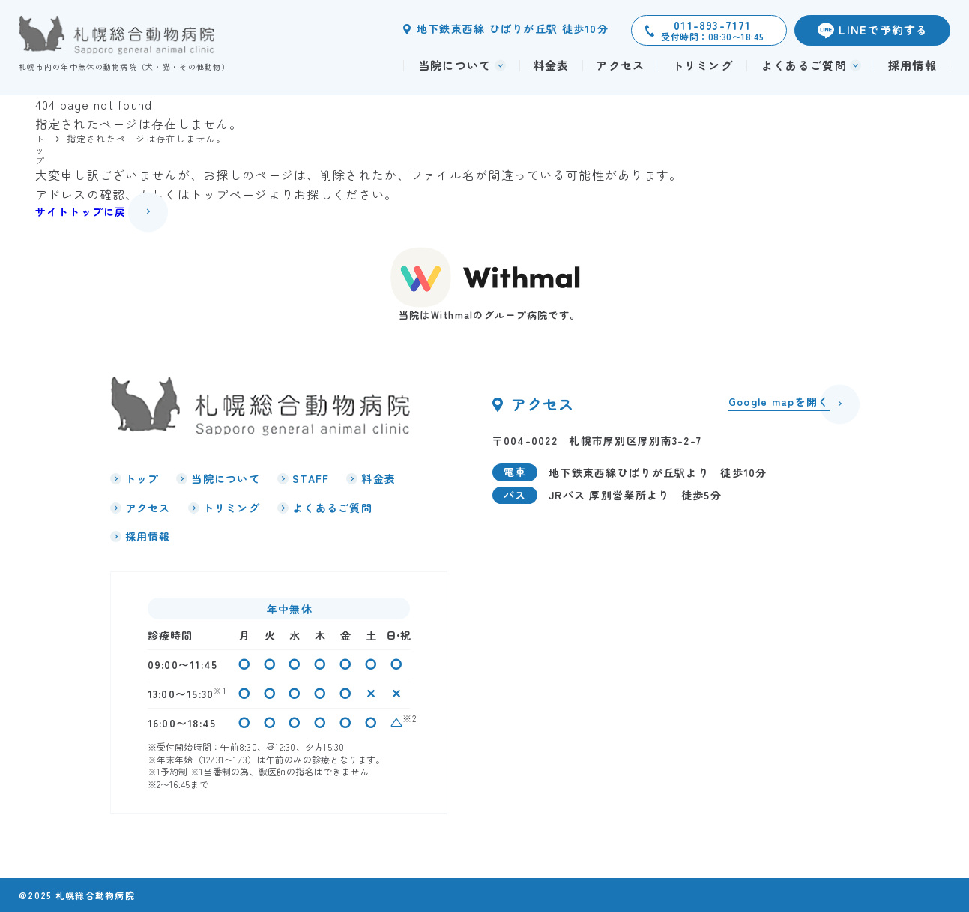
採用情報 (912, 65)
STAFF (310, 478)
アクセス (620, 65)
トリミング (702, 65)
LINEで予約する (884, 30)
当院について (225, 478)
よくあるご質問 (332, 507)
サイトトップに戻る (87, 211)
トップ (142, 478)
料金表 (551, 65)
